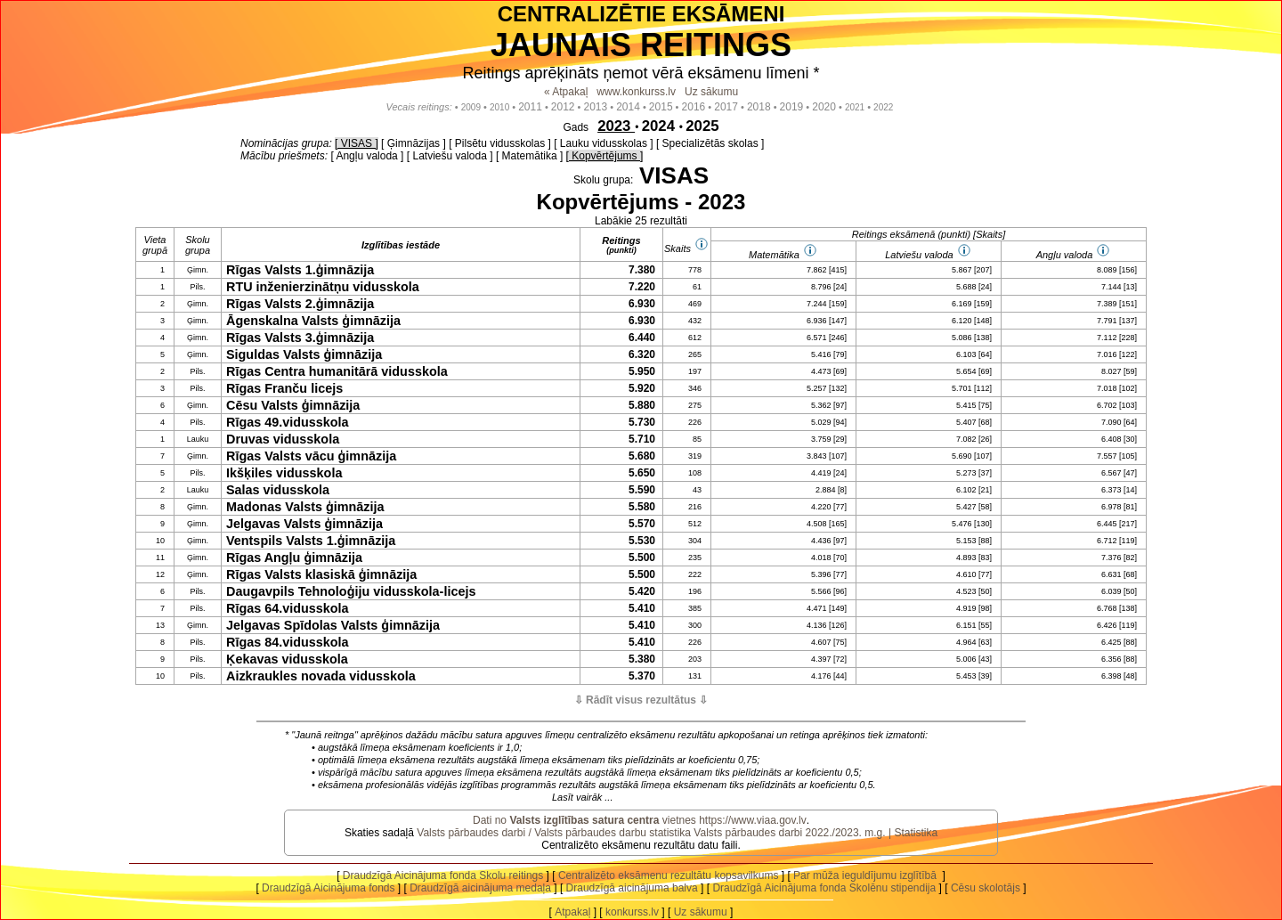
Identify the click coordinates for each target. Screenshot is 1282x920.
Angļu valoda (1064, 254)
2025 (702, 126)
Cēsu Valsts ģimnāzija (293, 405)
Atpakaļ (572, 912)
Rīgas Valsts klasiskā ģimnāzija (321, 574)
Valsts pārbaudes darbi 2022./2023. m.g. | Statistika (815, 832)
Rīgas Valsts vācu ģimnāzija (311, 456)
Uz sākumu (711, 91)
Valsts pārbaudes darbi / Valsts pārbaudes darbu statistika (554, 832)
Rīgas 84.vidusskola (287, 642)
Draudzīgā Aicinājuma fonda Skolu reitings (443, 875)
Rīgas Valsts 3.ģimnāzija (300, 337)
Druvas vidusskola (282, 439)
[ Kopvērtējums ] (605, 156)
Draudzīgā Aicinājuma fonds (328, 888)
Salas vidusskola (277, 490)
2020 (824, 107)
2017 (726, 107)
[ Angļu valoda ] (366, 156)
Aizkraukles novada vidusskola (321, 676)
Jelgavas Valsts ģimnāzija (304, 524)
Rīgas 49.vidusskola (287, 422)
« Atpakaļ (566, 91)
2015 (661, 107)
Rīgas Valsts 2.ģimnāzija (300, 304)
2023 (616, 126)
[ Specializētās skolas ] (710, 143)
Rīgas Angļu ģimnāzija (294, 557)
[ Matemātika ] (529, 156)
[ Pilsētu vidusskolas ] (500, 143)
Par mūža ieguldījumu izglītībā (866, 875)
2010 (499, 107)
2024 (660, 126)
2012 (563, 107)
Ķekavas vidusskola (287, 659)
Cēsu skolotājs (985, 888)
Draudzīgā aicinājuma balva (632, 888)
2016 (694, 107)
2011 (530, 107)
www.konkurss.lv (636, 91)
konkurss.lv (632, 912)
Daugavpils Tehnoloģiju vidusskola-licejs (350, 591)
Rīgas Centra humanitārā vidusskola (337, 371)
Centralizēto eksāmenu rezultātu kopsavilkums (668, 875)
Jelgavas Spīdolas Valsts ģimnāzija (333, 625)
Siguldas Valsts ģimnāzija (304, 354)
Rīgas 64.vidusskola (287, 608)
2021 (854, 107)
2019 (792, 107)
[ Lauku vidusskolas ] (603, 143)
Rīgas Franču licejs (284, 388)
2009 (471, 107)
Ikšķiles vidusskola (284, 473)
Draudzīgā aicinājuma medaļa (480, 888)
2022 (883, 107)
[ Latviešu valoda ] (450, 156)
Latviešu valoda (919, 254)
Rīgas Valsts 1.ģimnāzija (300, 270)
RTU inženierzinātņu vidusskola (322, 287)
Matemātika (774, 254)
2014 (628, 107)
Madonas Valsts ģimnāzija (305, 507)
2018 (759, 107)
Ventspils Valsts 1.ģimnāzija (310, 540)
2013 (596, 107)
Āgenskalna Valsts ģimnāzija (313, 320)
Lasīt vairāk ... (582, 797)
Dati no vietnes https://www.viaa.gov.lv (640, 820)
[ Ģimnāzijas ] (413, 143)
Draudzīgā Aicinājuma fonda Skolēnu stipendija (824, 888)
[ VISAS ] (356, 143)
